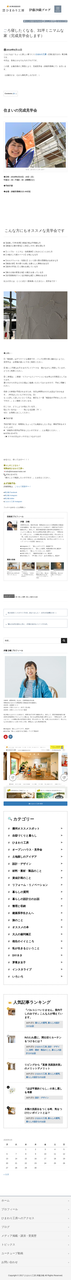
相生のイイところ (23, 941)
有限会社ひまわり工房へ (14, 468)
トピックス (8, 1244)
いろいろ (17, 976)
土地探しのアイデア (24, 856)
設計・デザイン (21, 863)
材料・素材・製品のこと (27, 870)
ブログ (5, 1226)
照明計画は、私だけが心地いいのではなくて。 (57, 574)
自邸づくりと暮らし (58, 569)
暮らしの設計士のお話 (33, 21)
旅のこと (17, 920)
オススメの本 (20, 927)
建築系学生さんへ (23, 913)
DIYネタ (17, 955)
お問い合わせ (9, 1262)
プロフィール (9, 1209)
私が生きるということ (14, 569)
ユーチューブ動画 (12, 1253)
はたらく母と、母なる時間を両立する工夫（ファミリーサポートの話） (42, 575)
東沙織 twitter (9, 498)
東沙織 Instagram (11, 495)
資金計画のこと (21, 877)
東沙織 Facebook (11, 492)
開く (14, 93)
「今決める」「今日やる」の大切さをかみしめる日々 (27, 574)
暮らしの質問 (49, 21)
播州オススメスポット (26, 828)
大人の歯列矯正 (21, 934)
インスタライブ (22, 969)
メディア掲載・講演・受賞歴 (18, 1235)
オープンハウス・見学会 (27, 849)
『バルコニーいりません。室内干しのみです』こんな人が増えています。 (44, 1014)
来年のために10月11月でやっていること (13, 573)
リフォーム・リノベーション (30, 884)
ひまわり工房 (61, 21)
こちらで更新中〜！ (23, 486)
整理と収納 (19, 906)
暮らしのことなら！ (12, 465)
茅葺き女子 (19, 962)
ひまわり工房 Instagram (13, 501)
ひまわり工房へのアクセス (17, 1218)
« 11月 (6, 1174)
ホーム (5, 1200)
